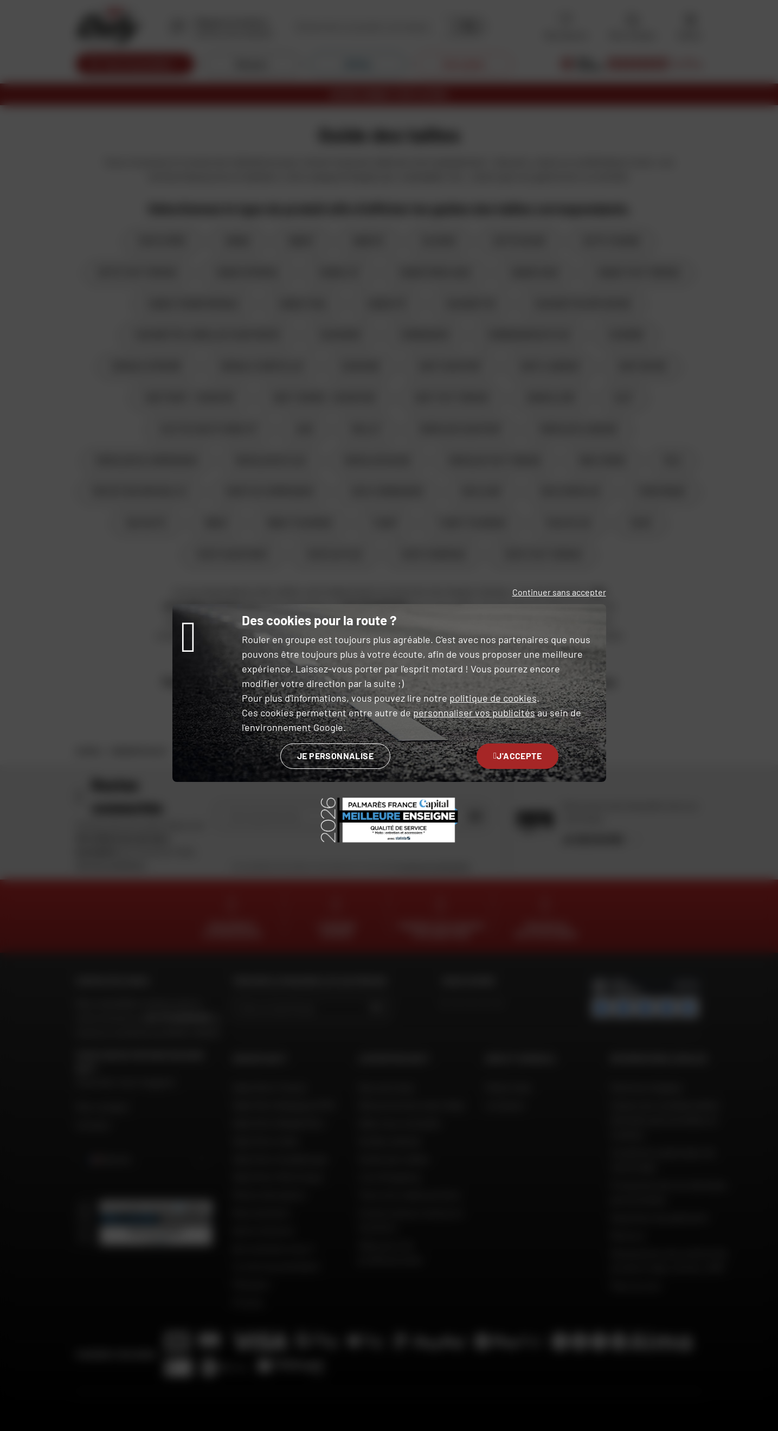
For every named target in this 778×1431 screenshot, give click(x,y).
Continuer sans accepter (559, 592)
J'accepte (517, 755)
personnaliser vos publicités (474, 712)
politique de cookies (493, 698)
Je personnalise (335, 755)
